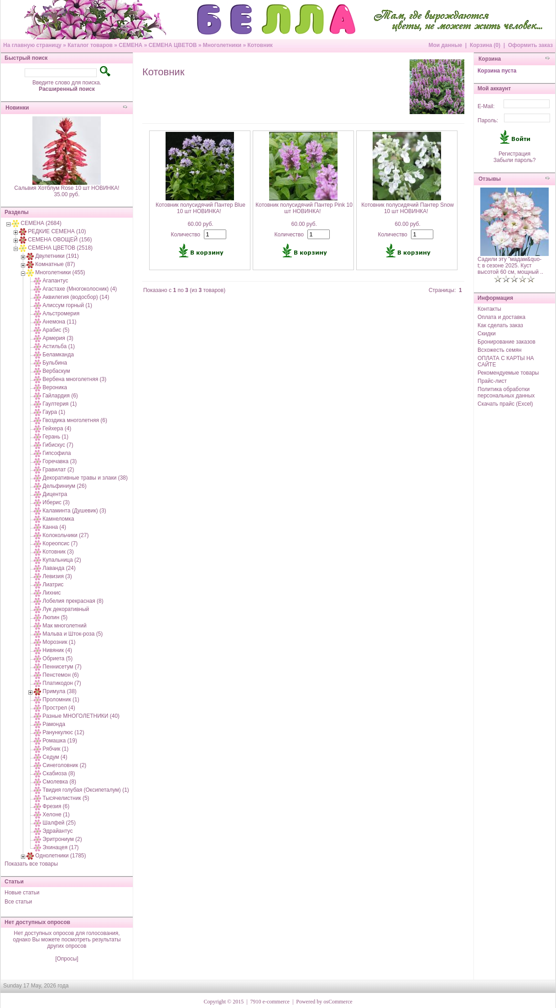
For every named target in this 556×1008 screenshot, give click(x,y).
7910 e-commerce (270, 1001)
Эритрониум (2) (62, 839)
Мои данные (445, 45)
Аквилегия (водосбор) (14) (75, 297)
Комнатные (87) (55, 264)
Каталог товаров (90, 45)
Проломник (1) (60, 699)
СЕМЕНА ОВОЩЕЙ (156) (60, 239)
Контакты (489, 309)
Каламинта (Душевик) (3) (74, 510)
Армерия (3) (57, 338)
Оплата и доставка (501, 317)
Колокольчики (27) (65, 535)
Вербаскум (56, 371)
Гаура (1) (53, 412)
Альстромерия (60, 313)
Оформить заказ (530, 45)
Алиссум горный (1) (67, 305)
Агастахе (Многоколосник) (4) (79, 289)
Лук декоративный (65, 609)
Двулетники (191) (56, 256)
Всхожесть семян (499, 350)
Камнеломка (58, 519)
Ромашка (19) (59, 740)
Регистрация (514, 154)
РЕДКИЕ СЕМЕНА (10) (57, 231)
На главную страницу (32, 45)
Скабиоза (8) (58, 773)
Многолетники (222, 45)
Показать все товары (31, 864)
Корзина (489, 59)
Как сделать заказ (500, 325)
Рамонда (53, 724)
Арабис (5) (55, 330)
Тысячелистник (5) (65, 798)
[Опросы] (66, 959)
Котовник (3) (57, 551)
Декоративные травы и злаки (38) (85, 478)
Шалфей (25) (59, 823)
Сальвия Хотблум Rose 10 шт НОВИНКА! (66, 188)
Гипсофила (56, 453)
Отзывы (489, 179)
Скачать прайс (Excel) (505, 404)
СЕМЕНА (130, 45)
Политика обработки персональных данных (506, 392)
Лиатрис (52, 584)
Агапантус (55, 280)
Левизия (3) (57, 576)
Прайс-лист (492, 381)
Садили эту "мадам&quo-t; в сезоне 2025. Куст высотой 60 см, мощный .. (510, 265)
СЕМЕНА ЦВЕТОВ (173, 45)
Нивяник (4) (57, 650)
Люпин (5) (55, 617)
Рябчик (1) (55, 749)
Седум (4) (54, 757)
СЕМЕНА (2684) (41, 223)
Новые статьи (22, 892)
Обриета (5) (57, 658)
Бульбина (54, 363)
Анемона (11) (59, 322)
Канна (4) (54, 527)
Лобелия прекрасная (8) (72, 601)
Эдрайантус (57, 831)
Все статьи (18, 901)
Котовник (259, 45)
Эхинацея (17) (60, 847)
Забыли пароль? (515, 160)
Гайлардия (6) (60, 395)
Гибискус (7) (57, 445)
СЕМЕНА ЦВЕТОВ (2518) (60, 248)
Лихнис (51, 593)
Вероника (54, 387)
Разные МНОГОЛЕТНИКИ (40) (81, 716)
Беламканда (58, 354)
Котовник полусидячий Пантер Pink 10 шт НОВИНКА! (304, 208)
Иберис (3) (55, 502)
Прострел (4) (58, 708)
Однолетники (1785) (60, 855)
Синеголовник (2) (64, 765)
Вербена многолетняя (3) (74, 379)
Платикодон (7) (61, 683)
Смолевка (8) (59, 781)
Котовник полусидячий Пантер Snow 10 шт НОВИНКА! (407, 208)
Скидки (487, 333)
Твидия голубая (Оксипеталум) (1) (85, 790)
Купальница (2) (61, 560)
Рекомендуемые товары (508, 373)
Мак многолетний (64, 625)
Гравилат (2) (58, 469)
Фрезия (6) (55, 806)
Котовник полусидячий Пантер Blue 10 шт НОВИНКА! (200, 208)
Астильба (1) (58, 346)
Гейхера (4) (56, 428)
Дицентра (54, 494)
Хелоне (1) (55, 814)
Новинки (17, 107)
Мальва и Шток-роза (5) (72, 634)
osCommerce (337, 1001)
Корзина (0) (485, 45)
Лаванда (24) (58, 568)
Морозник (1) (58, 642)
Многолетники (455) (60, 272)
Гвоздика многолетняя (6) (74, 420)
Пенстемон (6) (60, 675)
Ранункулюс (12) (63, 732)
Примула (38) (59, 691)
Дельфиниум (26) (64, 486)
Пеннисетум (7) (61, 666)
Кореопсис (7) (60, 543)
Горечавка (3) (59, 461)
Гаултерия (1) (59, 404)
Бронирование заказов (506, 342)
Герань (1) (55, 436)
